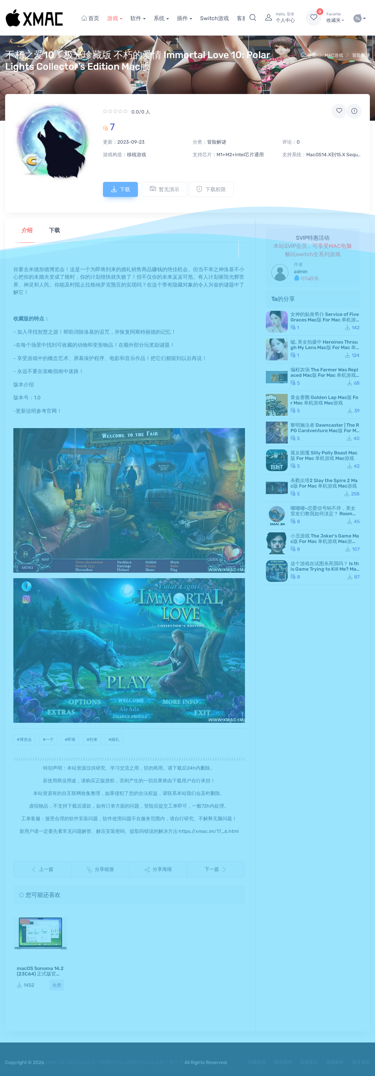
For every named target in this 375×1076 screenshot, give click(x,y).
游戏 (112, 18)
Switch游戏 (214, 18)
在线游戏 (257, 1062)
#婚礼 (113, 739)
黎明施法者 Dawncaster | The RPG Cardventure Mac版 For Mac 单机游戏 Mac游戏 (324, 430)
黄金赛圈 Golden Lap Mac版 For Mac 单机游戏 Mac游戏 (324, 400)
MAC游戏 (334, 55)
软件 (135, 18)
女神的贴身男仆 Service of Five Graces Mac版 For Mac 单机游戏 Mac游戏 (324, 319)
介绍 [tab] (27, 230)
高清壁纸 (283, 1062)
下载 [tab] (54, 230)
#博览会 (24, 739)
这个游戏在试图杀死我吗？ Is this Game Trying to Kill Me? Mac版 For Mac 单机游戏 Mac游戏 (324, 569)
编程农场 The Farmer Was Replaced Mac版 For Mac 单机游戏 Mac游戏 (324, 375)
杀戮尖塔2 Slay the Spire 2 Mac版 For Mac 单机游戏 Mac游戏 (324, 483)
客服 (242, 18)
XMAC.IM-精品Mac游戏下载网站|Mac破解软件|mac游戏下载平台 (114, 1062)
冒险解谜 (361, 55)
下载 (120, 189)
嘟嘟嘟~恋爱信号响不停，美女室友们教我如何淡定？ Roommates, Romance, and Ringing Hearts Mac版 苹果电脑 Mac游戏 (325, 516)
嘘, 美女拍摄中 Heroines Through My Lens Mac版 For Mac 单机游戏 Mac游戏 (324, 347)
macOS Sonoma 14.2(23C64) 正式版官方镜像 (40, 974)
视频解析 (335, 1062)
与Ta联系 (306, 278)
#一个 (48, 739)
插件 (182, 18)
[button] (253, 18)
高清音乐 (309, 1062)
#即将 (70, 739)
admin (300, 272)
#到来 (92, 739)
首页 (90, 18)
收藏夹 (335, 17)
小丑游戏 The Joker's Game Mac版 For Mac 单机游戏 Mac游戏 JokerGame (324, 541)
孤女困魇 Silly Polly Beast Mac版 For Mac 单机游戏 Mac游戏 (324, 455)
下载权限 (211, 189)
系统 (159, 18)
